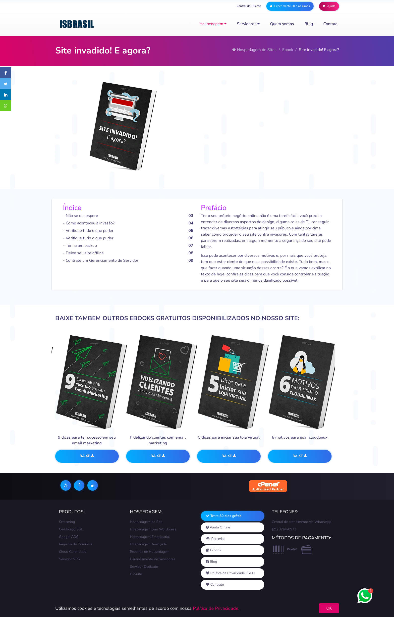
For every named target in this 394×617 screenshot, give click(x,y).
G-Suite (136, 574)
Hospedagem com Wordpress (153, 529)
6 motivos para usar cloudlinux (300, 437)
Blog (308, 24)
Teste (223, 516)
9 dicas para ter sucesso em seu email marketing (87, 440)
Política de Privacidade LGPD (230, 573)
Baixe (87, 456)
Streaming (67, 521)
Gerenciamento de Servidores (152, 559)
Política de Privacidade (215, 608)
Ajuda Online (218, 527)
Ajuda (329, 6)
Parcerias (215, 538)
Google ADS (68, 536)
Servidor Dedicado (144, 566)
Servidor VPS (69, 559)
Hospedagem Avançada (148, 544)
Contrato (215, 584)
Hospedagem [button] (212, 24)
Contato (330, 24)
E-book (213, 550)
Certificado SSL (71, 529)
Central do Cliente (249, 6)
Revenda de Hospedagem (149, 551)
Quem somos (282, 24)
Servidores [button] (248, 24)
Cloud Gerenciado (72, 551)
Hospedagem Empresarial (150, 536)
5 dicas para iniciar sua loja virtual (229, 437)
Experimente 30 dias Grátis (290, 6)
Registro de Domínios (75, 544)
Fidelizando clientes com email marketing (158, 440)
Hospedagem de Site (146, 521)
